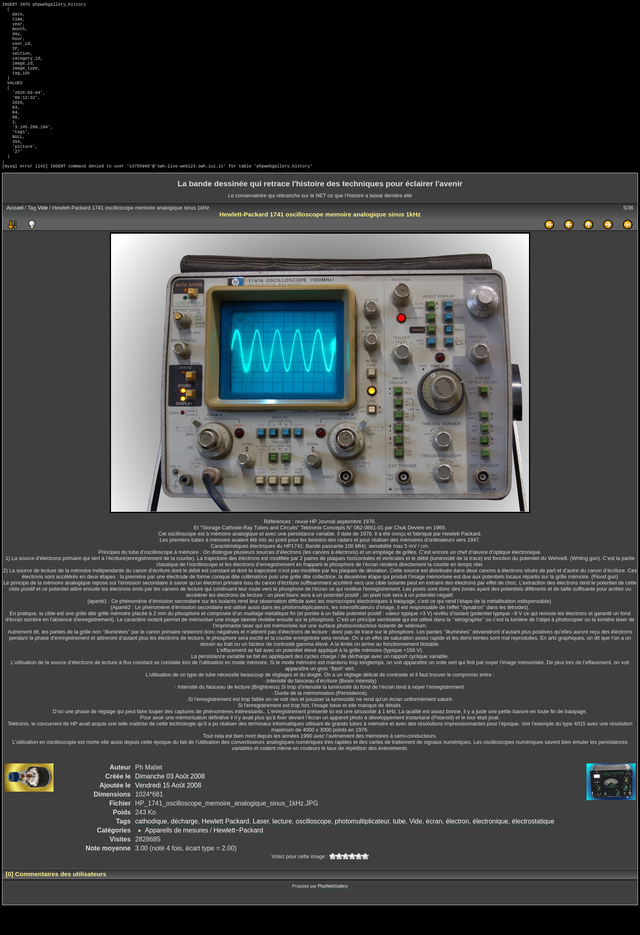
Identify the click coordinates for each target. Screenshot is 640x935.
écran (434, 849)
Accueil (15, 235)
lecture (282, 849)
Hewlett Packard (225, 849)
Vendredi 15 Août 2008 (168, 813)
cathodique (151, 849)
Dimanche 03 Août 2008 (170, 804)
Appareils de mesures (176, 858)
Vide (43, 235)
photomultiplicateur (362, 849)
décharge (184, 849)
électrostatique (533, 849)
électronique (490, 849)
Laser (261, 849)
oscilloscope (313, 849)
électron (457, 849)
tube (399, 849)
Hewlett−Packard (238, 858)
